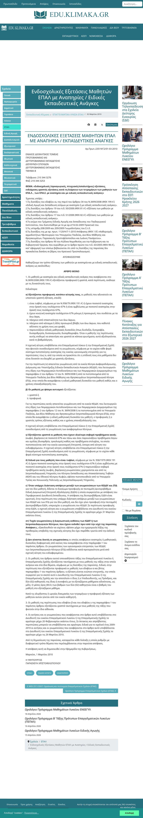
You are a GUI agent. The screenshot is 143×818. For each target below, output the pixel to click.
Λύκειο (7, 120)
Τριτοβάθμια (129, 27)
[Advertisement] (71, 59)
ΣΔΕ (6, 190)
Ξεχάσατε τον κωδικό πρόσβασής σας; (131, 531)
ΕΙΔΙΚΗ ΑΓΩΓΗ (44, 673)
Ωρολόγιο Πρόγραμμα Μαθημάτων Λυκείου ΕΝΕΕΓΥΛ (58, 709)
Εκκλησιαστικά (11, 152)
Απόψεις (44, 3)
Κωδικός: (127, 499)
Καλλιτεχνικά (10, 165)
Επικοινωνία (59, 3)
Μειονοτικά (9, 178)
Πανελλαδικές (99, 27)
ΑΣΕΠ (84, 36)
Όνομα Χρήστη (130, 488)
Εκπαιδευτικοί (70, 36)
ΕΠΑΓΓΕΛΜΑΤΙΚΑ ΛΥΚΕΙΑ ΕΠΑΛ (68, 114)
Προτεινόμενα (28, 3)
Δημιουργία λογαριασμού (131, 557)
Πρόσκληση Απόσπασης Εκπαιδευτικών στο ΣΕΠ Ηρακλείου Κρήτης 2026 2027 (132, 195)
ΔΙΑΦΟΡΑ (111, 36)
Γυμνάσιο (8, 114)
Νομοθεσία (96, 36)
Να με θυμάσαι (133, 510)
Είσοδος (61, 804)
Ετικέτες (51, 804)
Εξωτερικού (9, 146)
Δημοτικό (8, 108)
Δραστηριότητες (63, 27)
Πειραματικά (10, 184)
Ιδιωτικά (8, 158)
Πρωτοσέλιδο (10, 3)
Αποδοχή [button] (129, 813)
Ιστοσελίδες (75, 3)
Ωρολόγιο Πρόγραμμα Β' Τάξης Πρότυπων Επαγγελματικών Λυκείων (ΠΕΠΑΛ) (67, 720)
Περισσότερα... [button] (31, 813)
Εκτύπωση (111, 124)
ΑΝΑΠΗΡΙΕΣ (62, 673)
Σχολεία (47, 27)
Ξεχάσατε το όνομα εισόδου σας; (132, 545)
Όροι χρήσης (27, 804)
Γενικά (7, 95)
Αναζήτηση (40, 804)
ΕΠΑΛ (6, 127)
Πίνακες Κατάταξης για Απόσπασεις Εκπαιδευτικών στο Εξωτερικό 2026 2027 (132, 329)
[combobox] (132, 4)
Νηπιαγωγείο (10, 101)
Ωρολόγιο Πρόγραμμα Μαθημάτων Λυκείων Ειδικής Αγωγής (62, 730)
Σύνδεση (132, 517)
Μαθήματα (82, 27)
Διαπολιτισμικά (11, 139)
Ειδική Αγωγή (10, 133)
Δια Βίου (114, 27)
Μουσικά (8, 171)
